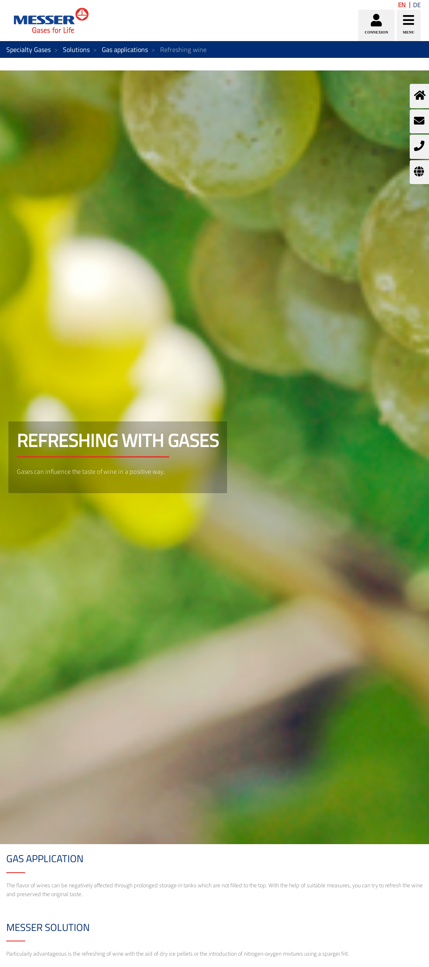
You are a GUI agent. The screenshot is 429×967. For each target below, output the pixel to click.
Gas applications (125, 49)
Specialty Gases (28, 49)
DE (417, 5)
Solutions (76, 49)
